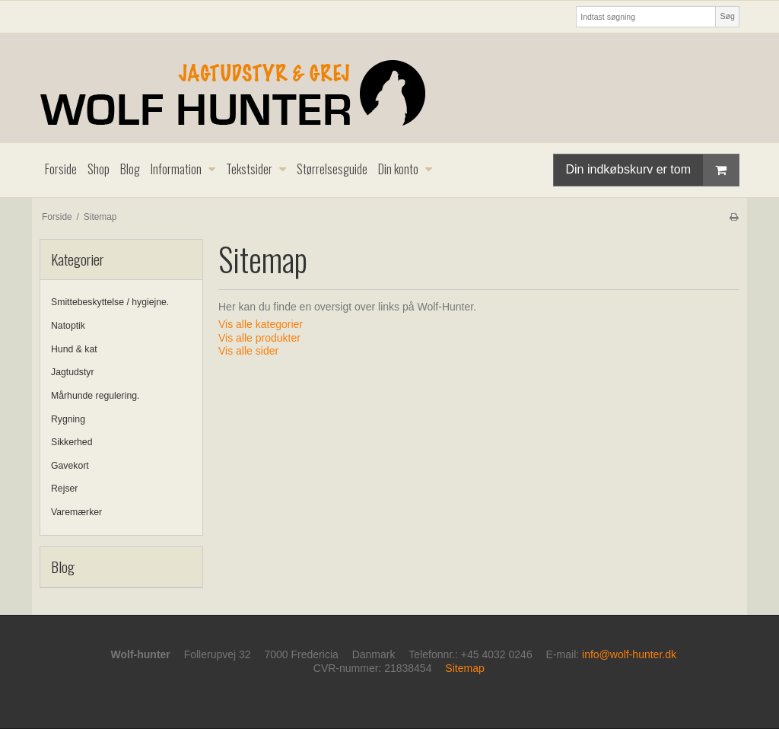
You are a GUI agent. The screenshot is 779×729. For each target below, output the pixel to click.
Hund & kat (74, 349)
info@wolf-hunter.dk (629, 654)
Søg (727, 16)
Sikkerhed (71, 442)
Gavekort (70, 465)
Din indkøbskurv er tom (652, 170)
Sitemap (464, 668)
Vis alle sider (248, 351)
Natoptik (68, 325)
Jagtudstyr (72, 372)
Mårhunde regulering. (95, 395)
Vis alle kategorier (260, 324)
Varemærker (76, 512)
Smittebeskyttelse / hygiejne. (110, 302)
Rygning (68, 419)
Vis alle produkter (259, 338)
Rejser (64, 488)
